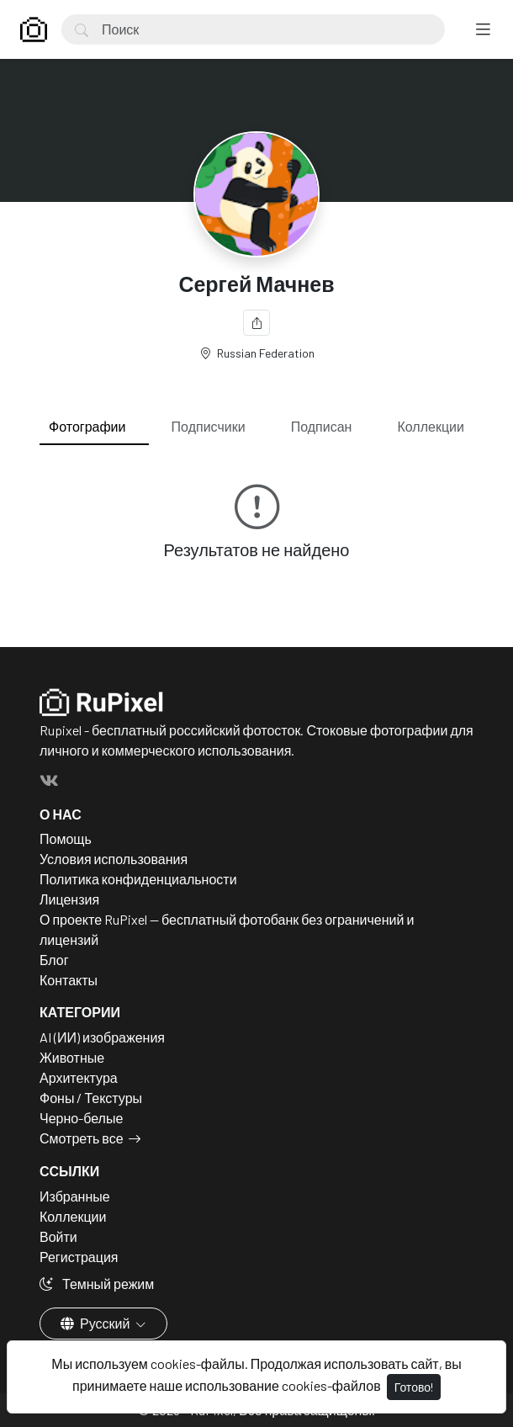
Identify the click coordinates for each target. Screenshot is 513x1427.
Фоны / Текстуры (91, 1098)
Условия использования (114, 859)
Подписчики (209, 426)
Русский (96, 1323)
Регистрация (79, 1257)
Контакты (69, 980)
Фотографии (87, 426)
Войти (58, 1236)
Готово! (413, 1387)
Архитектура (79, 1077)
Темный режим (97, 1284)
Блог (54, 960)
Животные (72, 1057)
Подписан (321, 426)
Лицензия (69, 899)
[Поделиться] (256, 323)
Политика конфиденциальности (138, 879)
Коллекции (431, 426)
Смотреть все (82, 1138)
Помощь (66, 838)
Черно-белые (81, 1118)
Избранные (75, 1196)
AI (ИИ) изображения (102, 1037)
